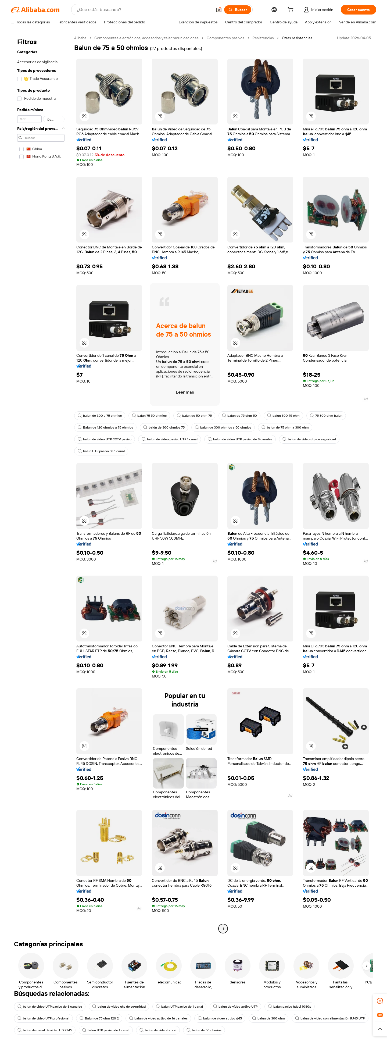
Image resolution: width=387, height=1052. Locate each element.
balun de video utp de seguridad (309, 439)
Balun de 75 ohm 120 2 (99, 1018)
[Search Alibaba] (144, 10)
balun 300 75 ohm (283, 415)
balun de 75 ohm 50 (239, 415)
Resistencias (263, 38)
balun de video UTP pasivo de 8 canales (240, 439)
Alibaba (80, 38)
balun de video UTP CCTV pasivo (104, 439)
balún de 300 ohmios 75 (164, 427)
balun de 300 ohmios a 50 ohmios (223, 427)
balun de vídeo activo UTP (235, 1006)
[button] (219, 9)
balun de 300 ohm (268, 1018)
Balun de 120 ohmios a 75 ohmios (105, 427)
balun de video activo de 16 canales (158, 1018)
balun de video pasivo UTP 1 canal (170, 439)
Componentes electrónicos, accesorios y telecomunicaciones (146, 38)
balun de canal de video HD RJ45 (44, 1030)
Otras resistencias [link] (297, 38)
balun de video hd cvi (157, 1030)
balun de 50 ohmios (204, 1030)
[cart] (292, 10)
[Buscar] (237, 9)
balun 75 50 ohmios (149, 415)
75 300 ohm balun (326, 415)
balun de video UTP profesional (43, 1018)
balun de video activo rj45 (220, 1018)
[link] (380, 1001)
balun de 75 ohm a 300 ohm (285, 427)
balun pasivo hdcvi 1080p (289, 1006)
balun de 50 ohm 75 (194, 415)
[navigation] (41, 484)
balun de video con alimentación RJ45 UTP (330, 1018)
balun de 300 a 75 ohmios (100, 415)
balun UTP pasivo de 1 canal (101, 451)
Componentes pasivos (225, 38)
